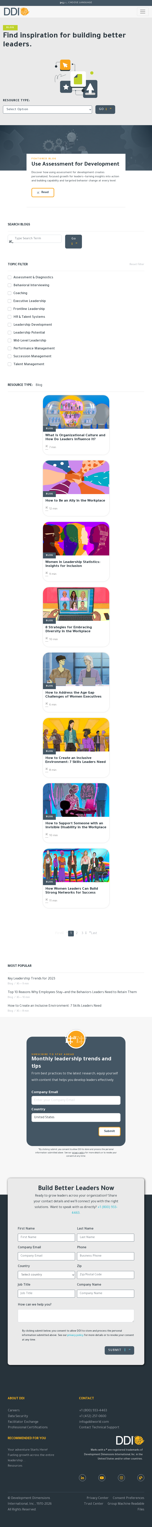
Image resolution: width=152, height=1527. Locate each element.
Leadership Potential (28, 333)
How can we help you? (34, 1305)
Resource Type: (16, 100)
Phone (81, 1247)
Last (94, 933)
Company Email (44, 1093)
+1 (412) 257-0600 (92, 1416)
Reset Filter (136, 264)
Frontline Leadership (28, 309)
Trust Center (94, 1504)
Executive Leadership (29, 301)
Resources (15, 1466)
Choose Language (80, 2)
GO (105, 109)
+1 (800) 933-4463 (93, 1411)
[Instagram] (121, 1477)
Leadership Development (32, 325)
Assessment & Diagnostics (32, 278)
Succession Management (31, 356)
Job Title (24, 1285)
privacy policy (78, 1153)
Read (43, 192)
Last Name (85, 1229)
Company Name (89, 1285)
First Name (26, 1229)
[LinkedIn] (82, 1477)
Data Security (18, 1416)
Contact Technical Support (99, 1427)
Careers (14, 1411)
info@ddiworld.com (94, 1422)
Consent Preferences (128, 1498)
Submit (109, 1131)
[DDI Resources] (140, 1477)
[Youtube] (101, 1477)
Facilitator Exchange (23, 1422)
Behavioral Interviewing (30, 285)
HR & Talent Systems (28, 317)
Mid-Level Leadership (29, 341)
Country (38, 1110)
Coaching (19, 293)
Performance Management (33, 349)
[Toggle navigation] (143, 12)
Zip (79, 1266)
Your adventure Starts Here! (28, 1450)
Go (74, 241)
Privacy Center (98, 1498)
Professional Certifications (28, 1427)
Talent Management (28, 364)
